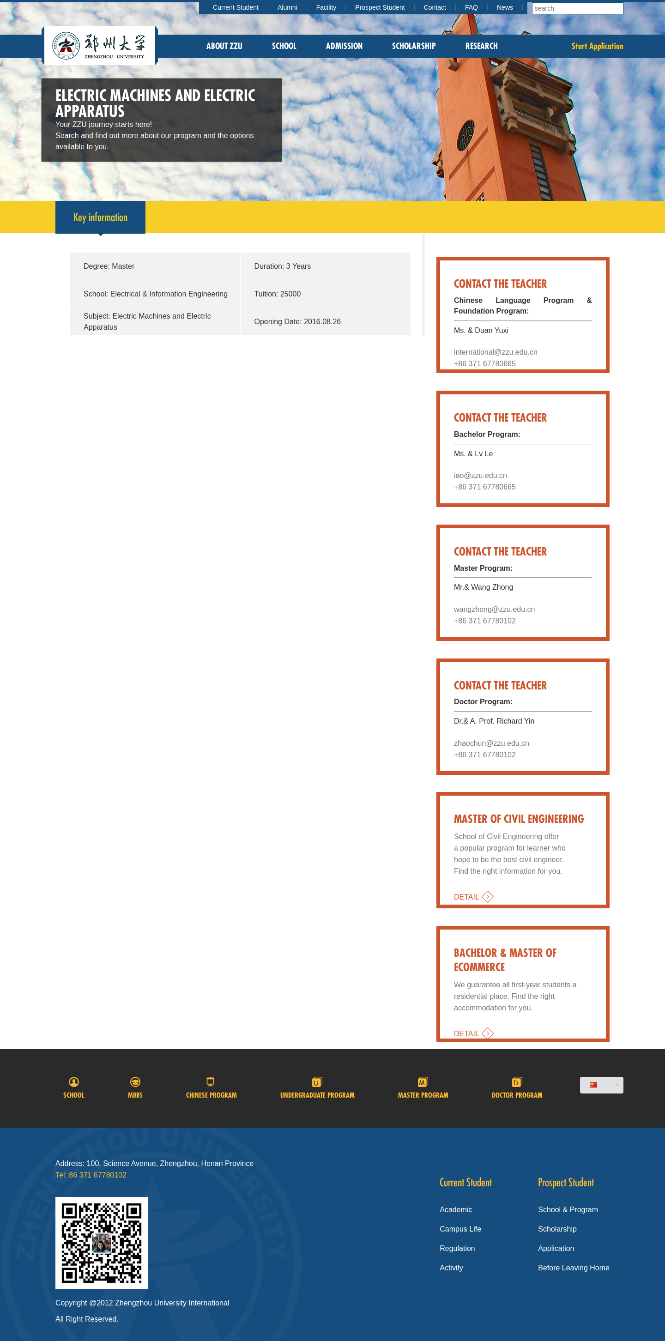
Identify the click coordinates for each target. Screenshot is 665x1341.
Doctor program (517, 1088)
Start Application (597, 46)
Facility (326, 7)
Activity (451, 1268)
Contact (435, 7)
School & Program (568, 1210)
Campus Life (460, 1229)
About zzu (224, 46)
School (284, 46)
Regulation (457, 1248)
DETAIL (466, 897)
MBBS (135, 1088)
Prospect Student (380, 7)
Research (482, 46)
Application (556, 1248)
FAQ (471, 7)
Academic (456, 1210)
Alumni (287, 7)
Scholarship (414, 46)
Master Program (423, 1088)
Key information (100, 221)
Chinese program (211, 1088)
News (505, 7)
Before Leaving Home (574, 1268)
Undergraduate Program (317, 1088)
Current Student (236, 7)
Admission (344, 46)
